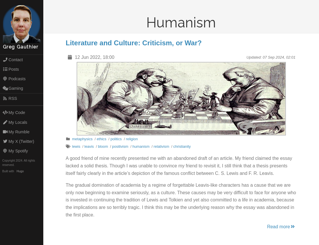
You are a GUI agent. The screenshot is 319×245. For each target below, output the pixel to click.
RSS (10, 98)
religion (132, 139)
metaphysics (82, 139)
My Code (14, 112)
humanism (141, 146)
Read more (281, 226)
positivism (120, 146)
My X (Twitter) (18, 141)
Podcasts (14, 78)
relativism (161, 146)
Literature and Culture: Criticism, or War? (134, 43)
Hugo (20, 171)
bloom (103, 146)
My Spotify (15, 151)
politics (116, 139)
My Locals (15, 122)
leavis (89, 146)
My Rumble (16, 132)
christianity (182, 146)
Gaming (13, 88)
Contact (13, 59)
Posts (11, 69)
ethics (101, 139)
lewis (76, 146)
